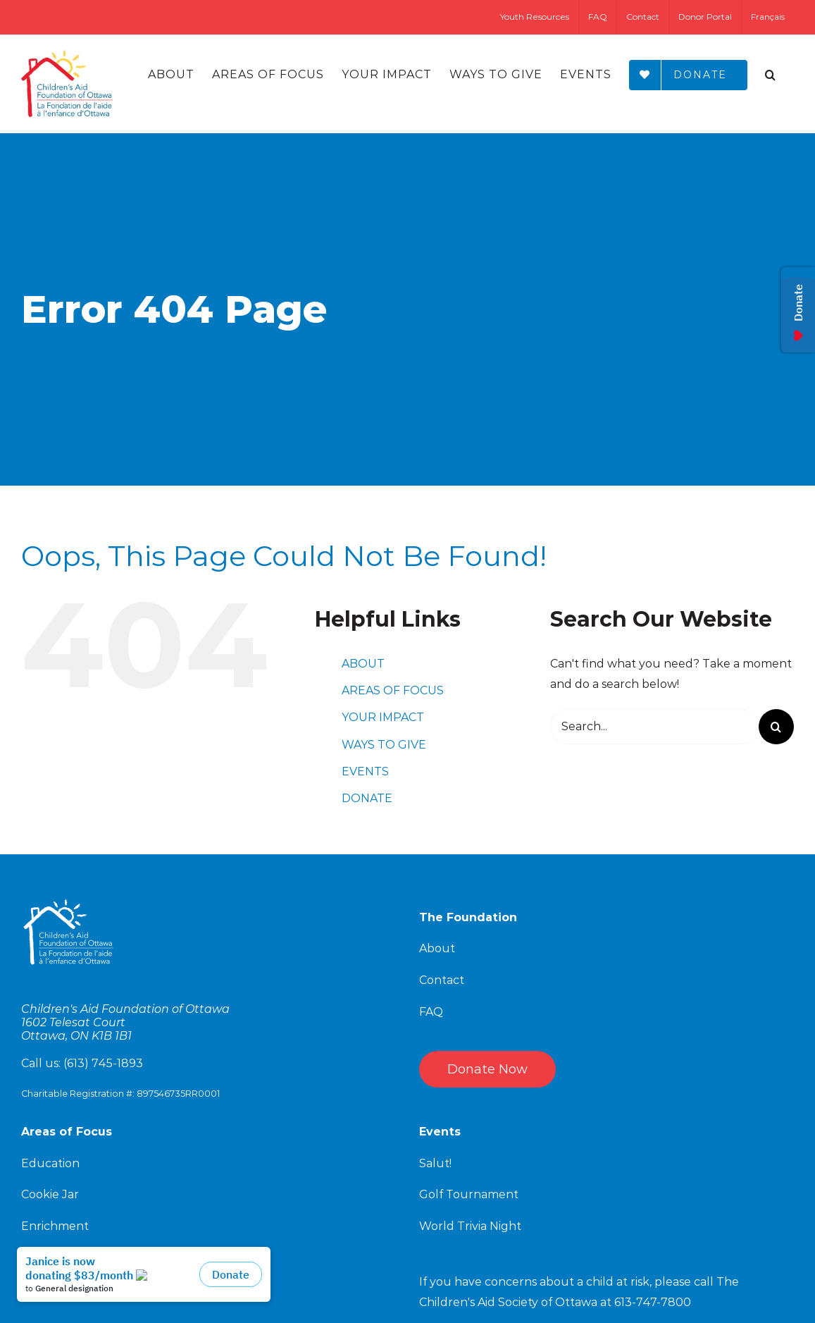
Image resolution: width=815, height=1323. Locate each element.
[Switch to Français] (768, 17)
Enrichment (55, 1226)
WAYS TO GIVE (384, 744)
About (437, 948)
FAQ (431, 1012)
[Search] (770, 75)
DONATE (367, 798)
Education (50, 1163)
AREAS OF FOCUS (393, 690)
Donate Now (487, 1069)
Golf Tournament (468, 1194)
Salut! (435, 1163)
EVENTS (365, 771)
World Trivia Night (470, 1226)
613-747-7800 (652, 1302)
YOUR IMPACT (383, 717)
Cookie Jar (50, 1194)
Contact (441, 980)
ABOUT (363, 663)
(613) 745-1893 (103, 1063)
